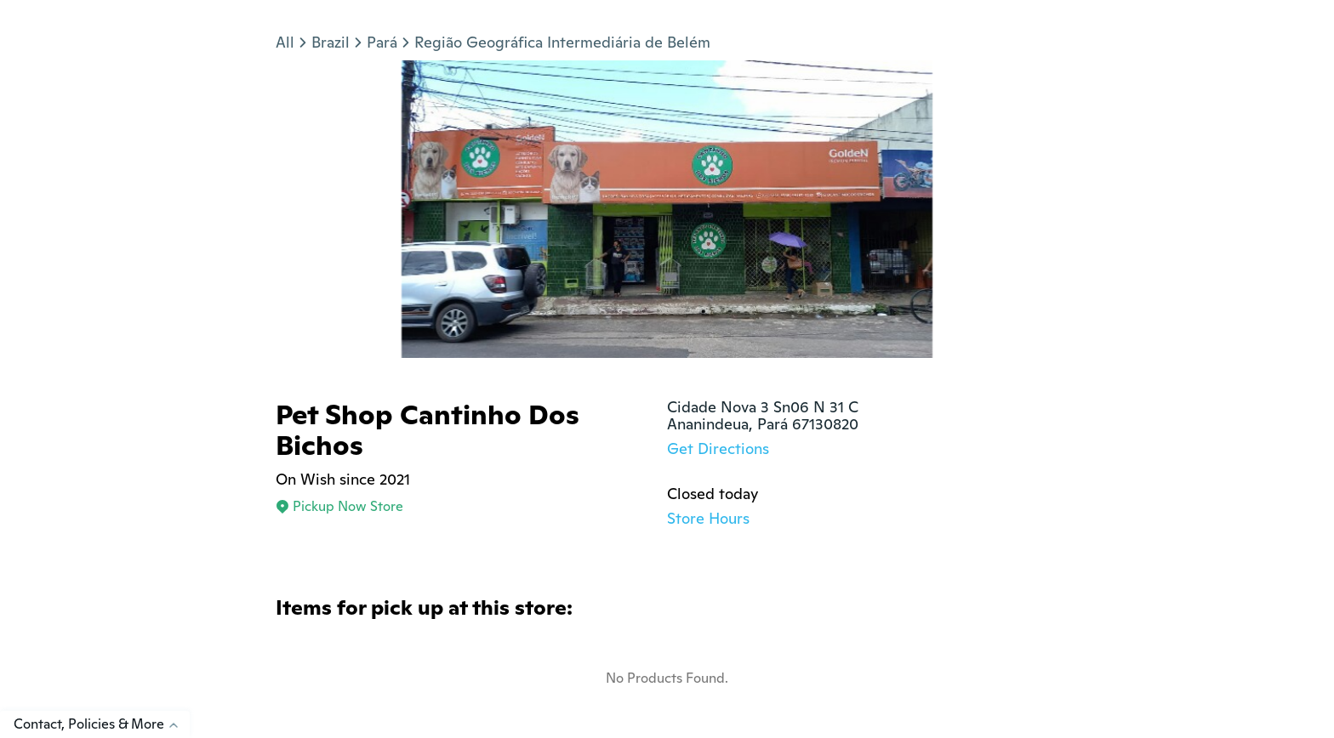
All (285, 42)
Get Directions (718, 448)
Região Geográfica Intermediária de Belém (562, 42)
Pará (382, 42)
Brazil (330, 42)
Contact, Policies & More (102, 724)
